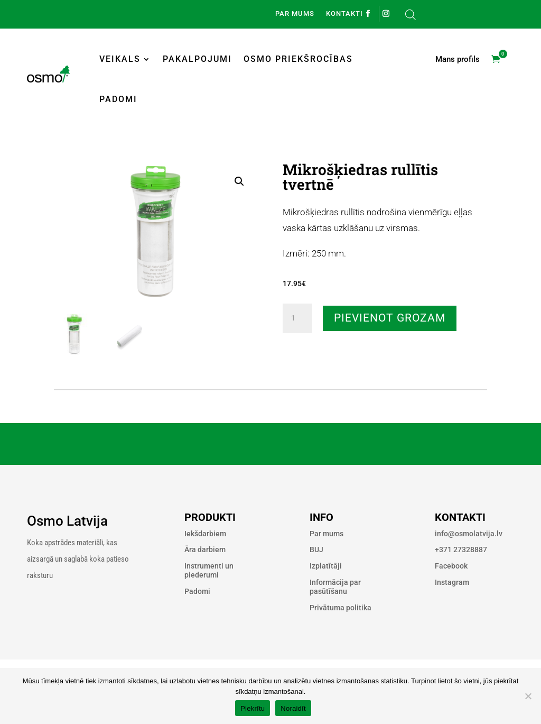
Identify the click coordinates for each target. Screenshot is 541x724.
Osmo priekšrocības (298, 59)
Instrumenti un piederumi (209, 570)
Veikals (120, 59)
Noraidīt (293, 708)
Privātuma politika (340, 607)
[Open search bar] (410, 15)
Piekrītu (252, 708)
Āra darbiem (205, 549)
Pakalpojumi (197, 59)
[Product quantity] (297, 318)
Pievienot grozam (389, 317)
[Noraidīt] (528, 696)
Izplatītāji (326, 566)
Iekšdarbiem (205, 533)
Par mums (294, 13)
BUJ (316, 549)
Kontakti (344, 13)
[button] (239, 181)
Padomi (118, 99)
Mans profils (457, 60)
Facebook (451, 566)
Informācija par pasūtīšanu (335, 586)
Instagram (452, 582)
